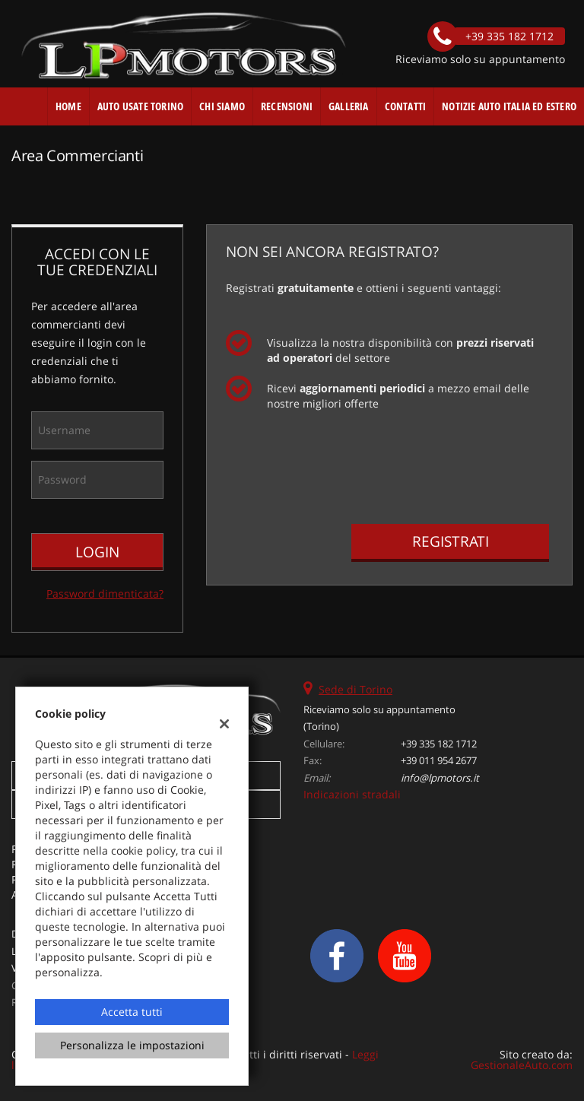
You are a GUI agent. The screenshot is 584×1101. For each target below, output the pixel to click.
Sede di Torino (355, 689)
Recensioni (287, 106)
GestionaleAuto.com (522, 1065)
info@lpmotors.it (440, 778)
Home (68, 106)
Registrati (450, 541)
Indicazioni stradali (352, 794)
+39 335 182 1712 (439, 743)
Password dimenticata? (104, 593)
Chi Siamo (222, 106)
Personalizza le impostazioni (132, 1045)
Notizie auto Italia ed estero (509, 106)
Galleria (348, 106)
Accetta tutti (132, 1011)
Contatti (406, 106)
